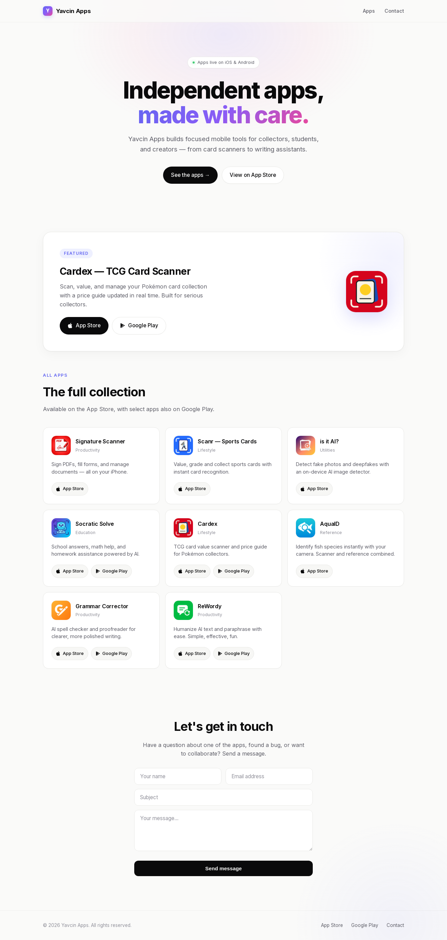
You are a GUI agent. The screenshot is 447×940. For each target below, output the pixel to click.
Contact (394, 11)
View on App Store (253, 175)
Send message (223, 868)
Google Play (139, 325)
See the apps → (190, 175)
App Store (84, 325)
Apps (369, 11)
